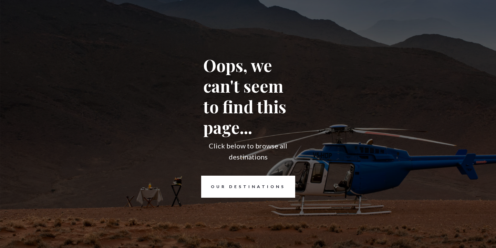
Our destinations (243, 187)
